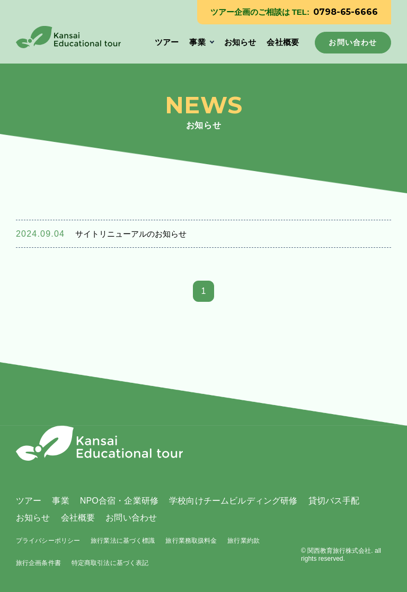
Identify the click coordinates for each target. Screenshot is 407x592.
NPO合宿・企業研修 (119, 500)
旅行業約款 (243, 540)
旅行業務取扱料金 (191, 540)
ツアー (167, 42)
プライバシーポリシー (48, 540)
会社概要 (283, 42)
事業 (197, 42)
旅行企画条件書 (38, 563)
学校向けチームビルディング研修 (233, 500)
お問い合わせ (131, 517)
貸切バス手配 (334, 500)
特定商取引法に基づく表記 (110, 563)
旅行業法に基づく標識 (123, 540)
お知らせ (240, 42)
